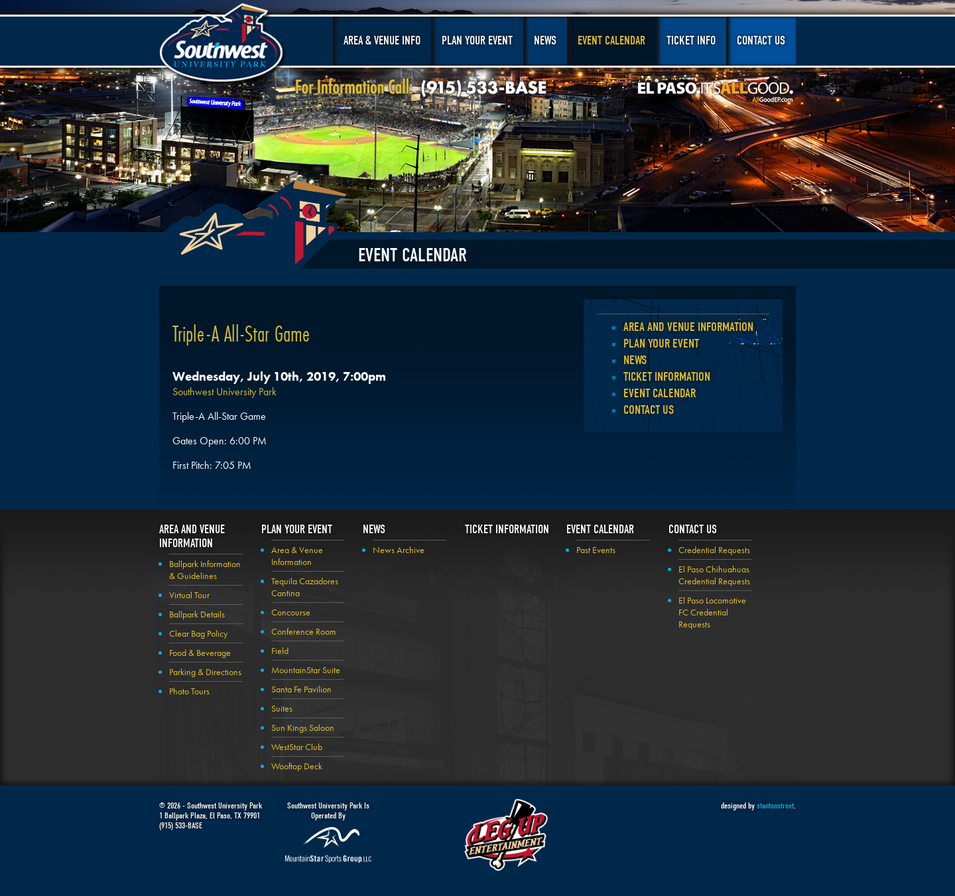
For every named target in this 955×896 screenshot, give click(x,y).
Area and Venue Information (688, 327)
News (545, 41)
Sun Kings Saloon (302, 728)
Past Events (595, 550)
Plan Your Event (477, 41)
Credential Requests (714, 550)
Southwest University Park (223, 45)
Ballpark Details (197, 614)
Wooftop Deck (296, 766)
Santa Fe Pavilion (301, 689)
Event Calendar (611, 41)
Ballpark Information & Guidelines (205, 570)
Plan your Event (661, 343)
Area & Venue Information (297, 556)
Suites (281, 708)
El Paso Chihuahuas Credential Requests (714, 575)
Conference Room (303, 631)
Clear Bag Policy (198, 633)
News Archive (398, 550)
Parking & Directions (205, 672)
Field (279, 651)
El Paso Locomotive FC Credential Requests (712, 612)
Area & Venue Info (382, 41)
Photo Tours (189, 691)
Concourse (290, 612)
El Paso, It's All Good (715, 92)
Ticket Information (666, 376)
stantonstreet (775, 805)
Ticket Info (691, 41)
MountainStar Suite (305, 670)
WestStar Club (296, 747)
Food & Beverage (200, 653)
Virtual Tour (189, 595)
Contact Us (761, 41)
